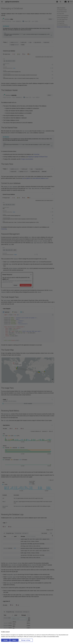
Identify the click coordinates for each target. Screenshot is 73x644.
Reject (14, 640)
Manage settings (25, 640)
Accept (5, 640)
